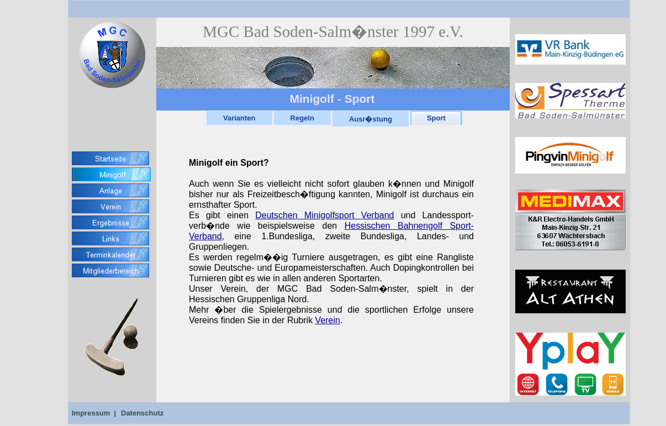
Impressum (91, 413)
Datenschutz (142, 413)
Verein (327, 320)
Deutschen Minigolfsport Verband (324, 215)
